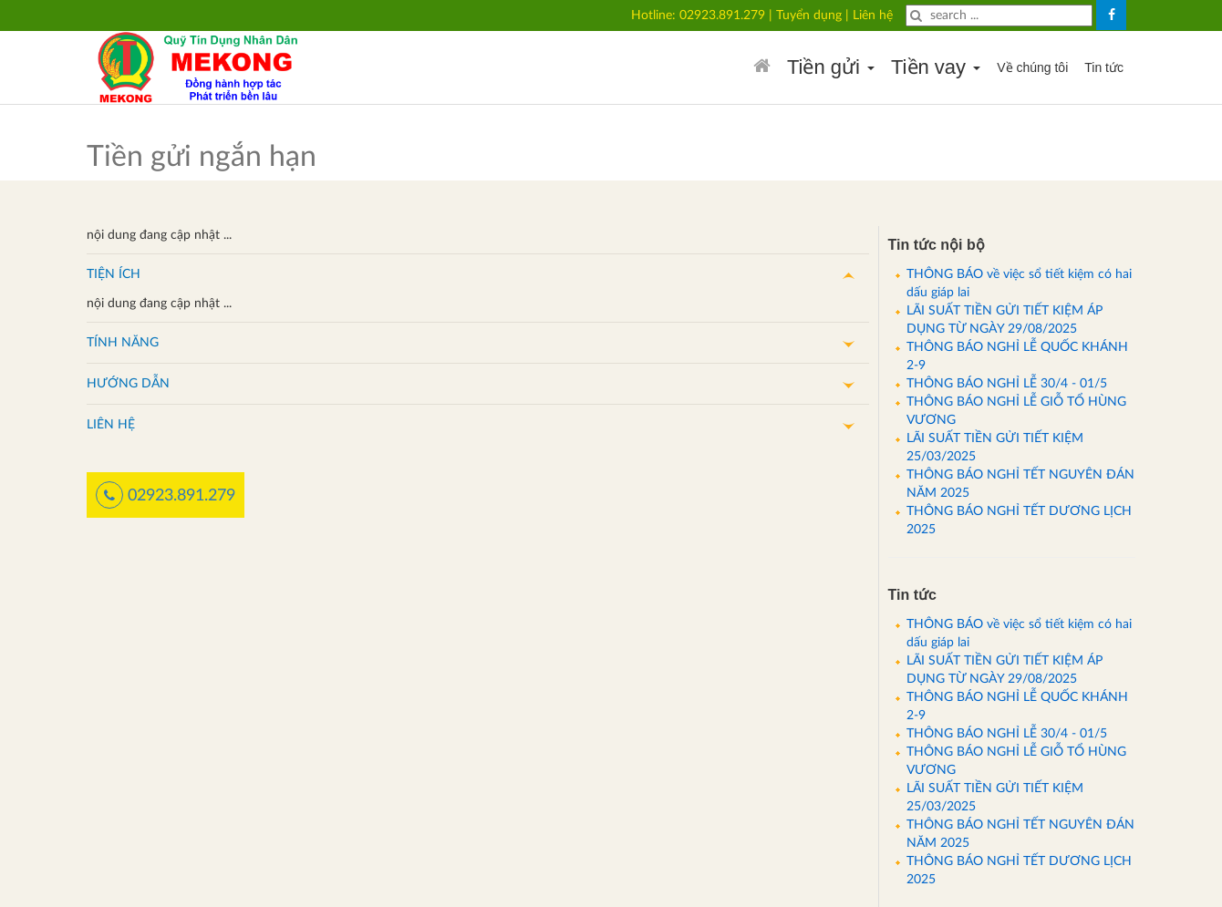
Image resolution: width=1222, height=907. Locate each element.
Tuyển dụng (809, 15)
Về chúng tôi (1032, 67)
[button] (478, 274)
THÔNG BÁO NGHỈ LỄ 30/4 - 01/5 (1006, 383)
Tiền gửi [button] (831, 67)
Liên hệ (873, 15)
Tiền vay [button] (935, 67)
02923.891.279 (722, 15)
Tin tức (1104, 67)
